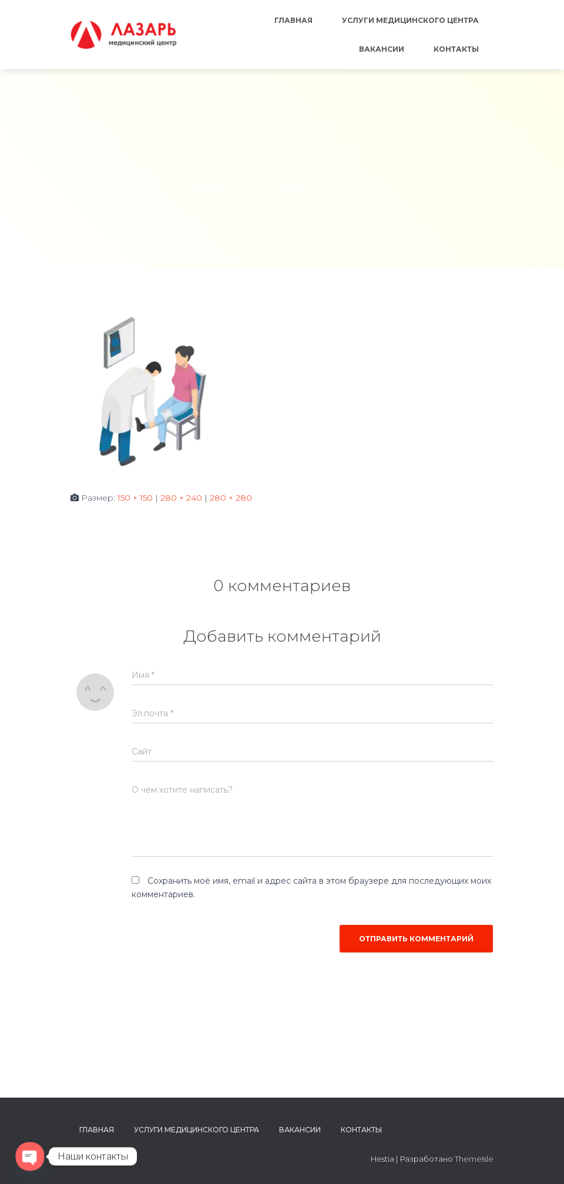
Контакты (456, 49)
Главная (293, 20)
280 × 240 (181, 497)
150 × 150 (135, 497)
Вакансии (381, 49)
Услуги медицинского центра (410, 20)
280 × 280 (231, 497)
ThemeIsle (474, 1158)
